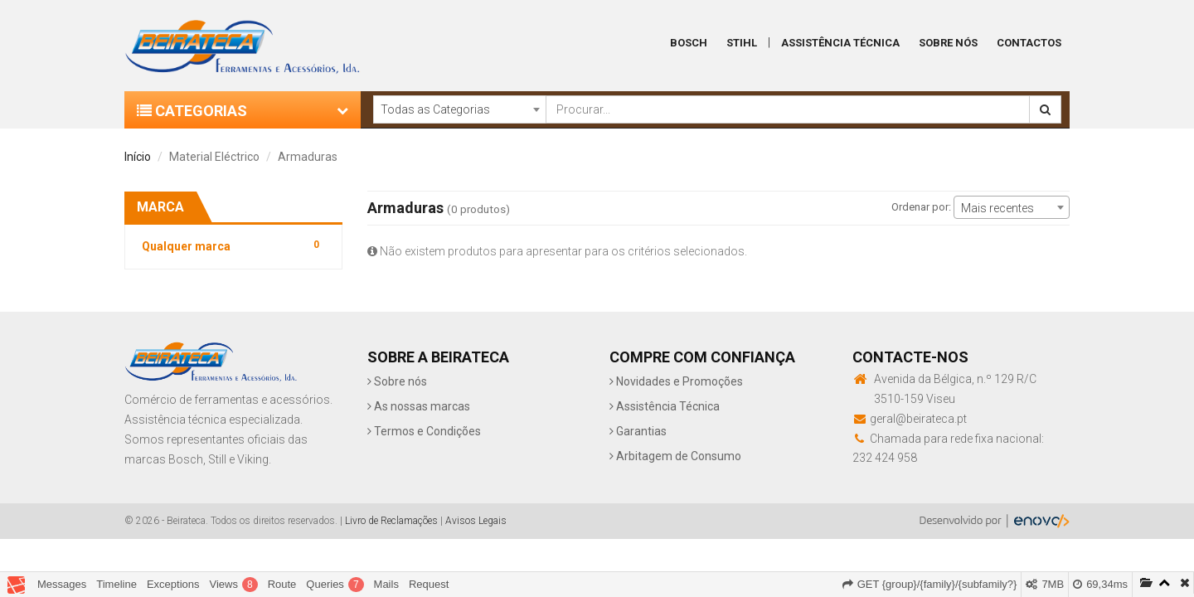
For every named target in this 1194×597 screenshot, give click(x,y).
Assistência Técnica (840, 42)
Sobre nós (397, 381)
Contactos (1029, 42)
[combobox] (459, 109)
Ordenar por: (921, 207)
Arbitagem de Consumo (675, 456)
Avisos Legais (476, 521)
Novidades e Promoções (676, 381)
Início (137, 156)
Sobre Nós (948, 42)
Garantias (638, 431)
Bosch (688, 42)
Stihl (741, 42)
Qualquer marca (233, 245)
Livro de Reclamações (391, 521)
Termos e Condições (424, 431)
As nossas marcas (418, 406)
